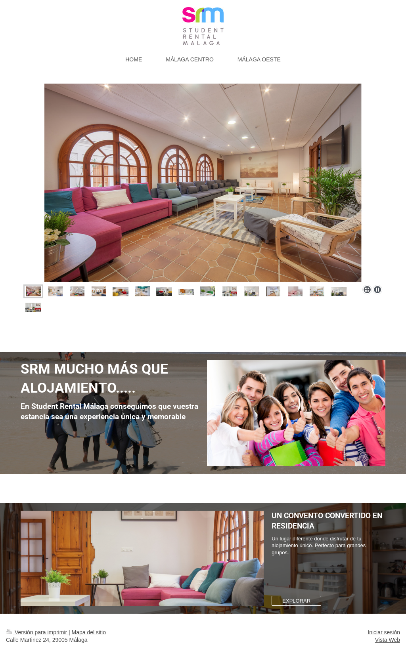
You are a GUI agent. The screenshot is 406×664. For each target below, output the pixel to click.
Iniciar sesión (384, 632)
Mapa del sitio (89, 632)
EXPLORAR (296, 601)
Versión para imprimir (37, 632)
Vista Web (387, 640)
